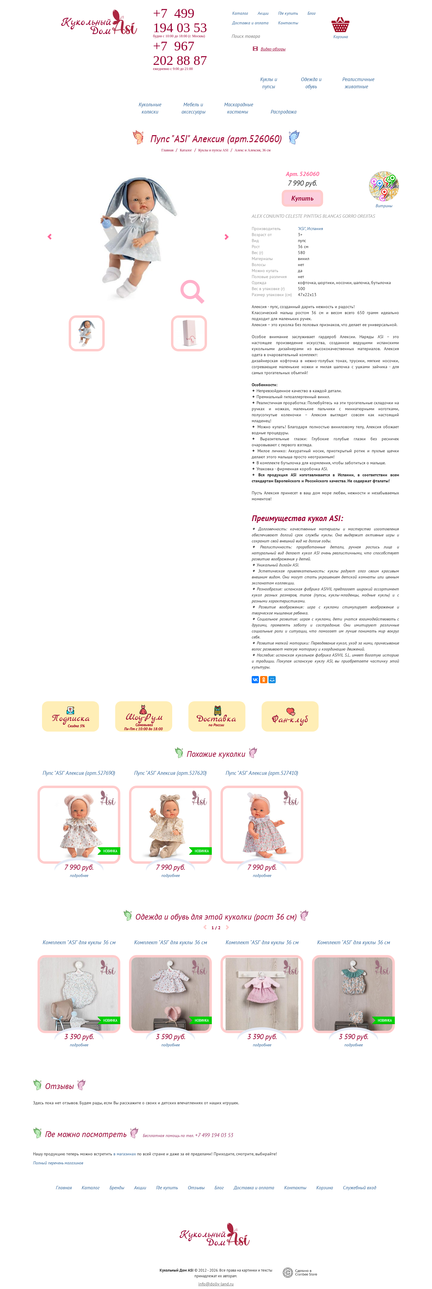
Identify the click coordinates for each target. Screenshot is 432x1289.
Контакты (288, 23)
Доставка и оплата (250, 23)
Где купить (288, 13)
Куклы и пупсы (268, 83)
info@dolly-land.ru (216, 1284)
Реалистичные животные (358, 83)
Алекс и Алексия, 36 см (253, 150)
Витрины (384, 205)
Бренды (117, 1187)
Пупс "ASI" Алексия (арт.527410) (262, 772)
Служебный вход (359, 1187)
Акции (263, 13)
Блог (312, 13)
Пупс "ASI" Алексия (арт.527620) (170, 772)
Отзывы (196, 1187)
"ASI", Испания (310, 228)
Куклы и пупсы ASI (213, 150)
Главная (167, 150)
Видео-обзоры (273, 49)
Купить (302, 198)
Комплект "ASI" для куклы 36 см (79, 942)
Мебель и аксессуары (194, 108)
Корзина (324, 1187)
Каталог (240, 13)
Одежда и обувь (311, 83)
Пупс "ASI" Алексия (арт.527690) (79, 772)
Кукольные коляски (150, 108)
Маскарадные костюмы (238, 108)
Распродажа (283, 111)
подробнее (79, 875)
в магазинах (124, 1154)
